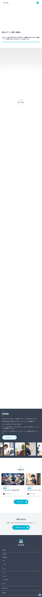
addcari (4, 576)
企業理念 (5, 554)
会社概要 (5, 557)
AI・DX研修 (5, 579)
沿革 (4, 560)
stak (3, 572)
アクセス (5, 564)
